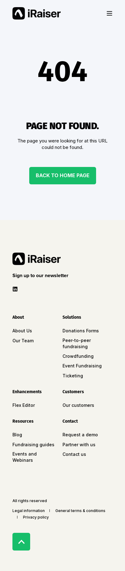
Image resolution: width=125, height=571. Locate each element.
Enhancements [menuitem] (27, 392)
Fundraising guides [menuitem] (33, 444)
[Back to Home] (36, 13)
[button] (41, 276)
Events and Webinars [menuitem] (24, 457)
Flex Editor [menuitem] (23, 405)
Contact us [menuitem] (74, 454)
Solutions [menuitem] (71, 317)
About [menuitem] (18, 317)
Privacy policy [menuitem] (36, 517)
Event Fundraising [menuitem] (82, 365)
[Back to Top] (21, 542)
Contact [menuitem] (70, 421)
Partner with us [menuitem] (78, 444)
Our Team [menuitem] (23, 340)
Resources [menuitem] (23, 421)
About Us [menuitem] (22, 330)
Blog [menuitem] (17, 434)
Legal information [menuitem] (28, 510)
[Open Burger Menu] (109, 13)
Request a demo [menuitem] (80, 434)
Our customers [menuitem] (78, 405)
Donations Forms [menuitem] (80, 330)
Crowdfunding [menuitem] (78, 356)
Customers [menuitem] (73, 392)
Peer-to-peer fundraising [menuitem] (76, 343)
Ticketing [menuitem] (72, 375)
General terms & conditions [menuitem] (80, 510)
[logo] (36, 259)
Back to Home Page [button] (63, 175)
